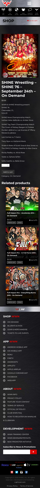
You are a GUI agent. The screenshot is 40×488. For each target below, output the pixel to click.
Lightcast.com (19, 482)
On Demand (15, 176)
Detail (20, 222)
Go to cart (32, 21)
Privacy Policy (12, 486)
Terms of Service (26, 486)
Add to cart (8, 172)
